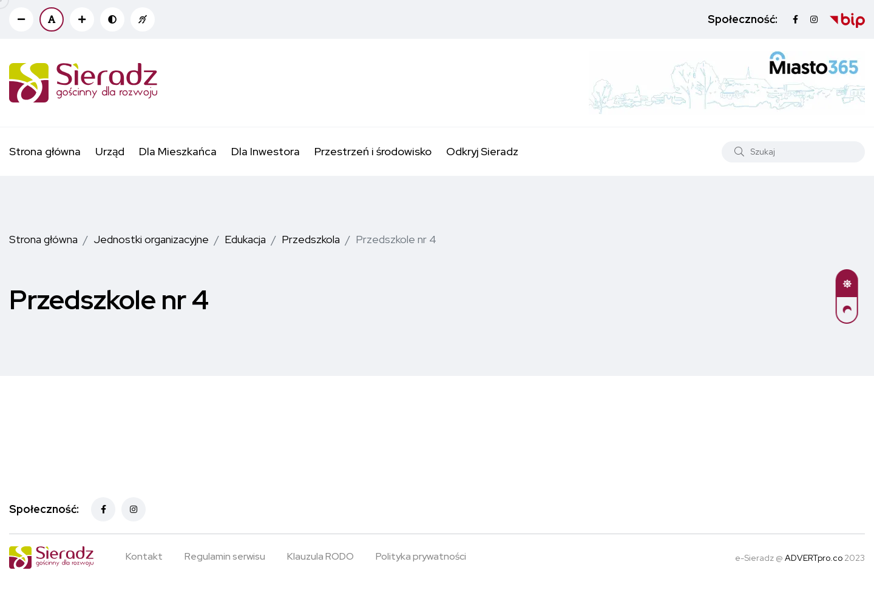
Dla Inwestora (265, 151)
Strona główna (45, 151)
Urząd (109, 151)
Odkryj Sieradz (482, 151)
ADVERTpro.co (813, 557)
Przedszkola (311, 239)
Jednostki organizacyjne (151, 239)
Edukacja (245, 239)
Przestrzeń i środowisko (373, 151)
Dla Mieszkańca (178, 151)
